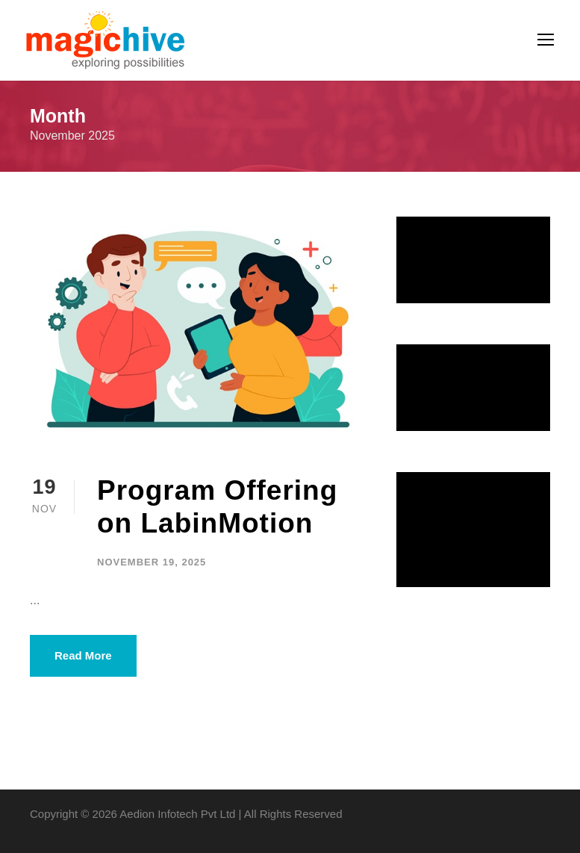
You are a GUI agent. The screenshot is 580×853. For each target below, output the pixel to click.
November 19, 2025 (151, 562)
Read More (83, 655)
